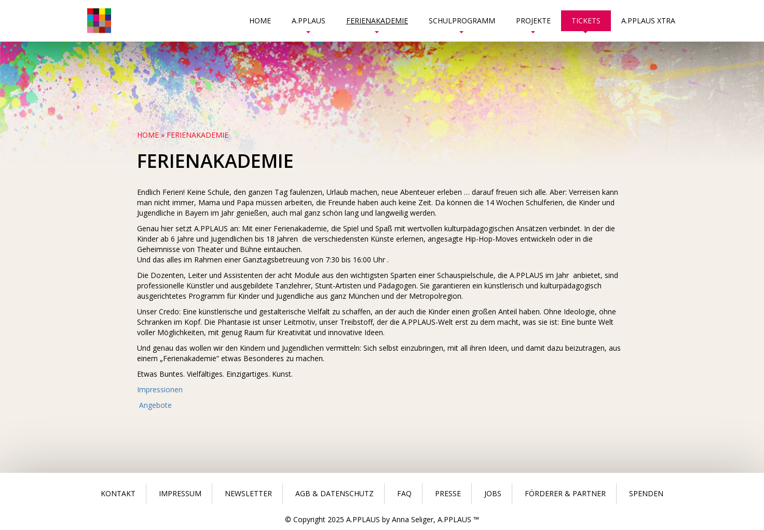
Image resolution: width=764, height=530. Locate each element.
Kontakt (118, 493)
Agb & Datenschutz (334, 493)
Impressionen (160, 389)
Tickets (586, 23)
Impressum (180, 493)
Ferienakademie (377, 23)
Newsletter (248, 493)
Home (260, 20)
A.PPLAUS (308, 23)
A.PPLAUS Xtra (648, 20)
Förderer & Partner (565, 493)
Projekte (533, 23)
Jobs (492, 493)
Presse (448, 493)
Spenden (646, 493)
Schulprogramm (462, 23)
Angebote (154, 405)
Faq (404, 493)
